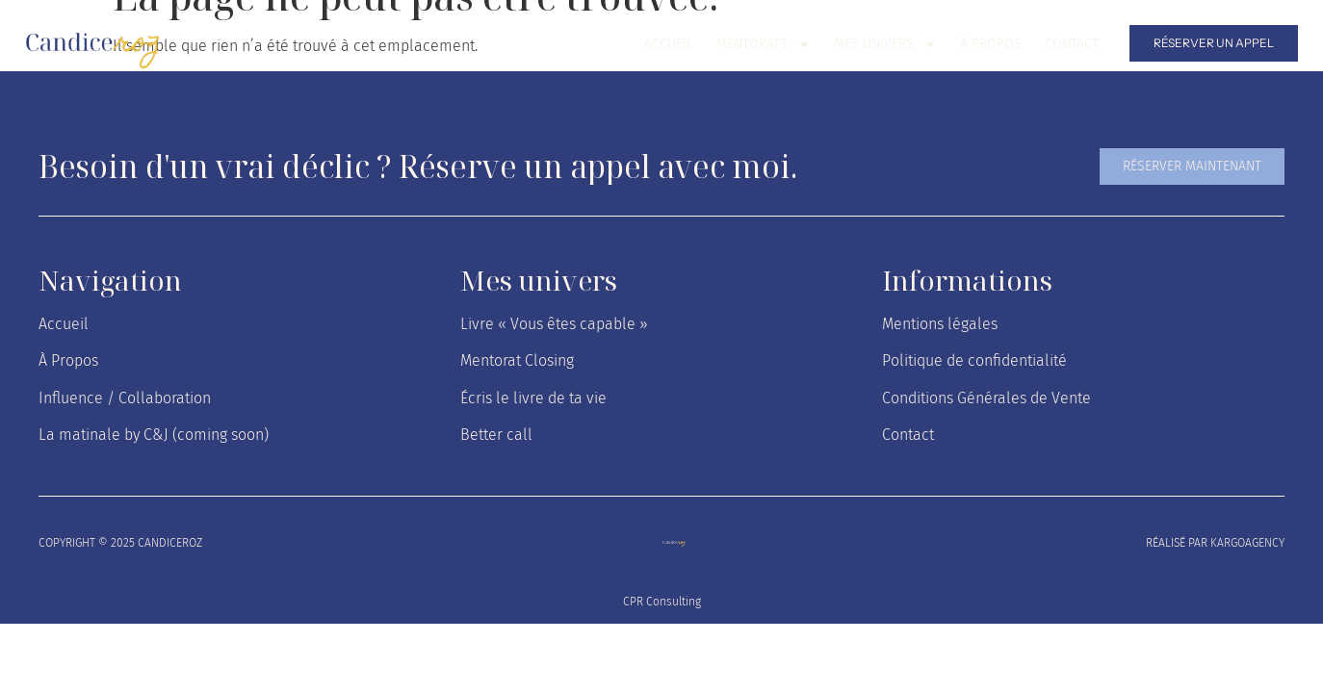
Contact (1072, 44)
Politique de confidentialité (974, 360)
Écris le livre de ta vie (533, 398)
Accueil (668, 44)
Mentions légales (940, 324)
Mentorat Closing (517, 360)
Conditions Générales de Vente (986, 398)
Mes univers (885, 44)
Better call (496, 434)
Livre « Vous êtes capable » (554, 324)
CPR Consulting (662, 601)
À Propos (991, 44)
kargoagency (1247, 543)
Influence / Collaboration (125, 398)
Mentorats (763, 44)
